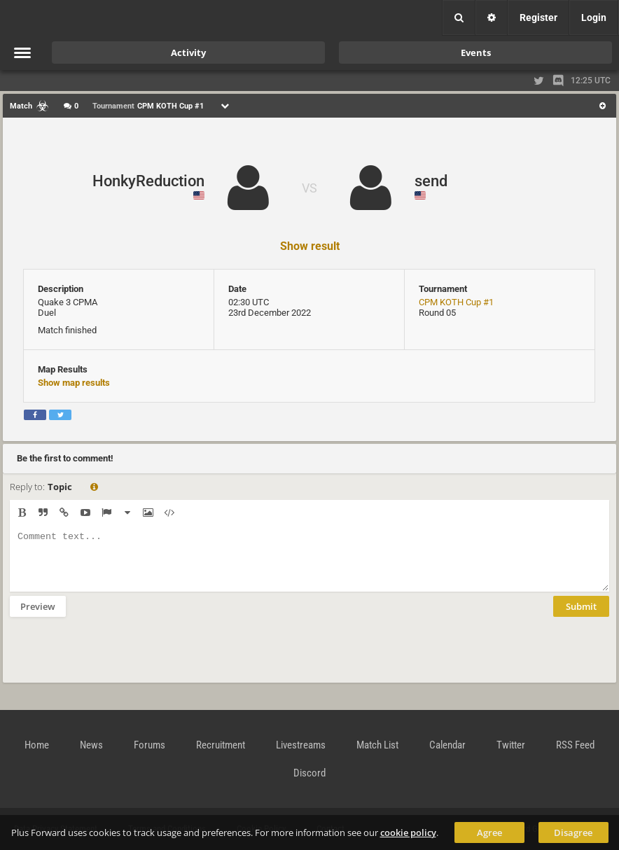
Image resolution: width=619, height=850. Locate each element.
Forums (149, 745)
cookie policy (408, 832)
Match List (377, 745)
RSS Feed (575, 745)
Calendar (447, 745)
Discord (309, 773)
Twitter (510, 745)
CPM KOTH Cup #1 (456, 302)
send (431, 181)
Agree (489, 832)
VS (309, 188)
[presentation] (116, 659)
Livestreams (301, 745)
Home (37, 745)
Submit (581, 617)
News (91, 745)
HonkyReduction (148, 181)
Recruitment (220, 745)
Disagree (573, 832)
